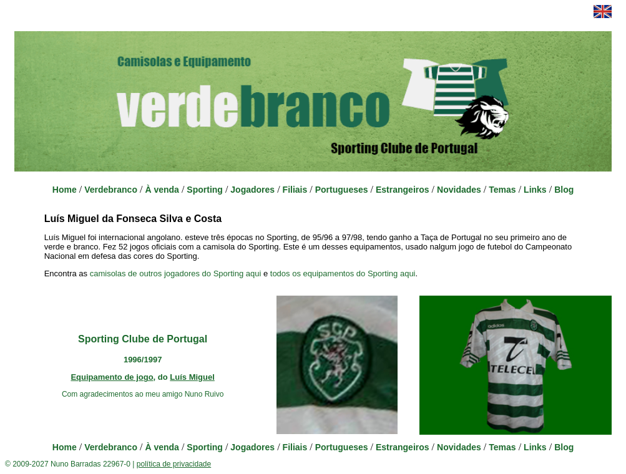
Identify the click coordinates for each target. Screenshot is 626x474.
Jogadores (252, 190)
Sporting (205, 190)
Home (64, 190)
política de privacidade (174, 464)
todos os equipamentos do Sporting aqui (343, 273)
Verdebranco (110, 190)
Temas (502, 190)
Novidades (459, 190)
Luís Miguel (192, 377)
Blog (564, 190)
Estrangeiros (402, 190)
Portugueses (341, 190)
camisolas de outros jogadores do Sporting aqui (176, 273)
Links (535, 190)
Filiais (295, 190)
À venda (162, 190)
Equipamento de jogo (112, 377)
